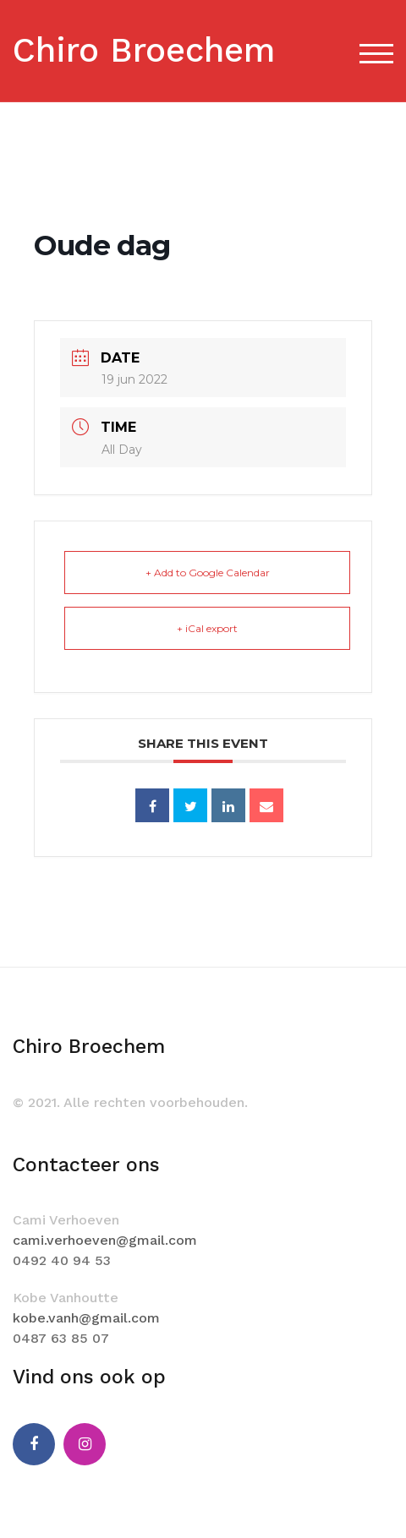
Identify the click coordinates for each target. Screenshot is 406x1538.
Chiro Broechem (144, 50)
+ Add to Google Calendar (207, 572)
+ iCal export (207, 628)
